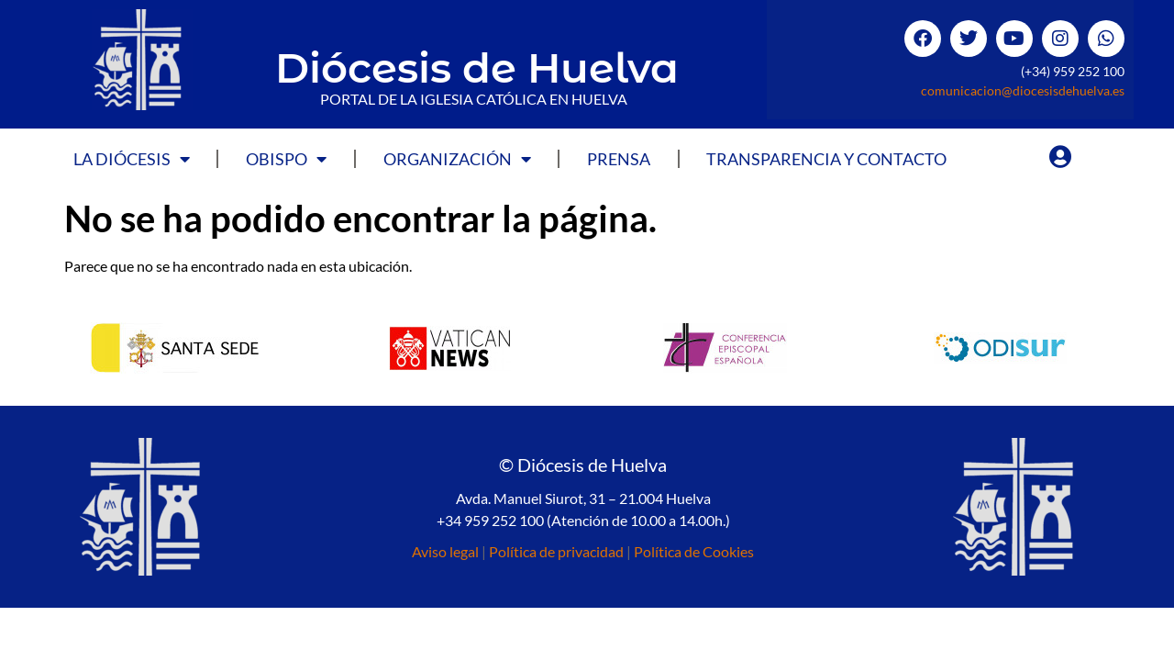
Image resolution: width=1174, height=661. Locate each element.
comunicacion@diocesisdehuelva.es (1022, 90)
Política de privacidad (556, 551)
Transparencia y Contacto (826, 159)
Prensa (618, 159)
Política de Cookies (694, 551)
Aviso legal (445, 551)
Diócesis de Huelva (477, 67)
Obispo (286, 158)
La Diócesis (131, 158)
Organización (457, 158)
